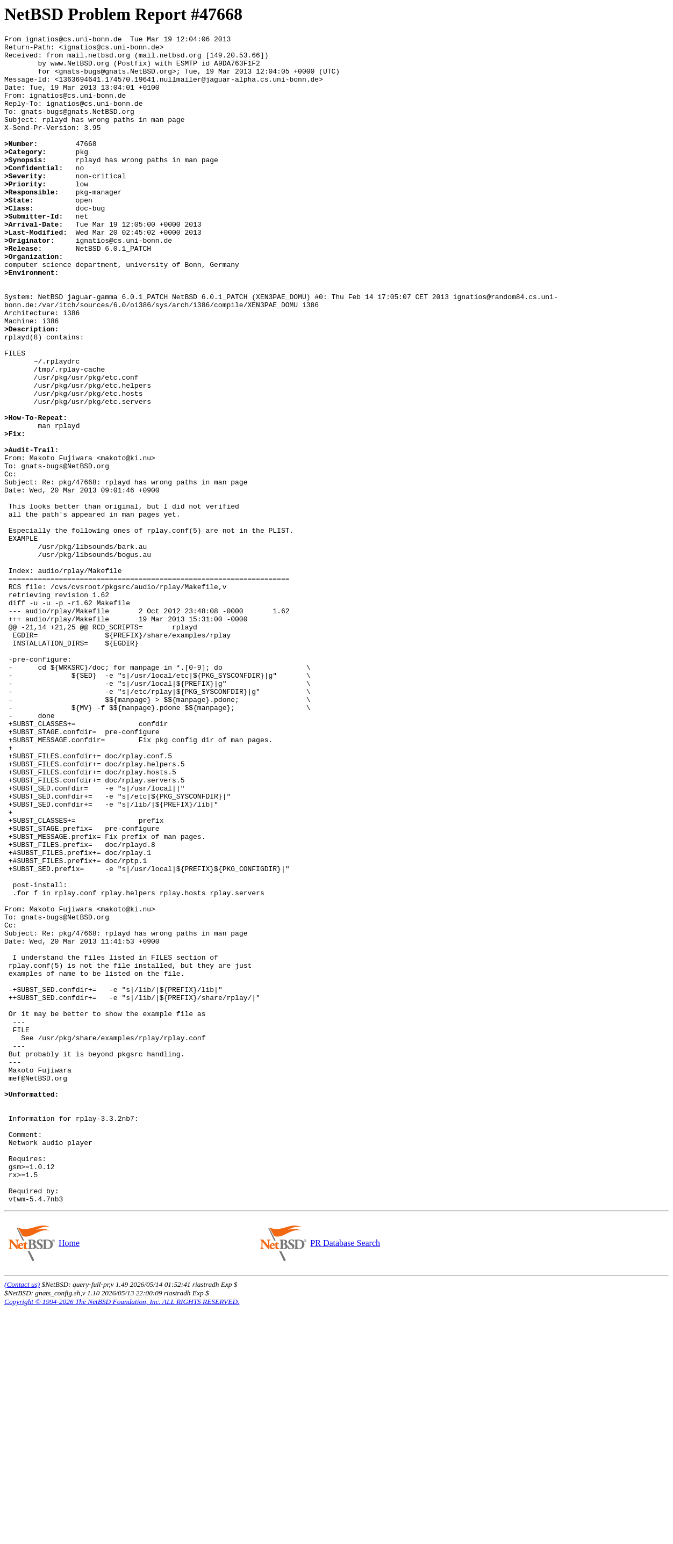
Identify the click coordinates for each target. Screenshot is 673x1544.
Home (69, 1476)
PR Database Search (345, 1476)
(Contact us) (22, 1518)
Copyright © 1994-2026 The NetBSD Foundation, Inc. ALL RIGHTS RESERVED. (121, 1535)
